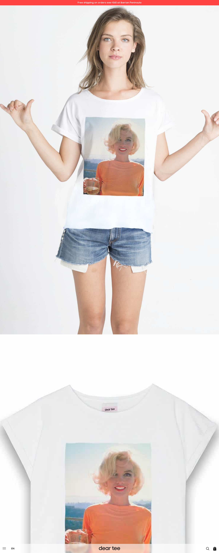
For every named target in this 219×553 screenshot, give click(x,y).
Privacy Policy (80, 529)
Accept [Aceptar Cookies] (107, 547)
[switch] (146, 537)
